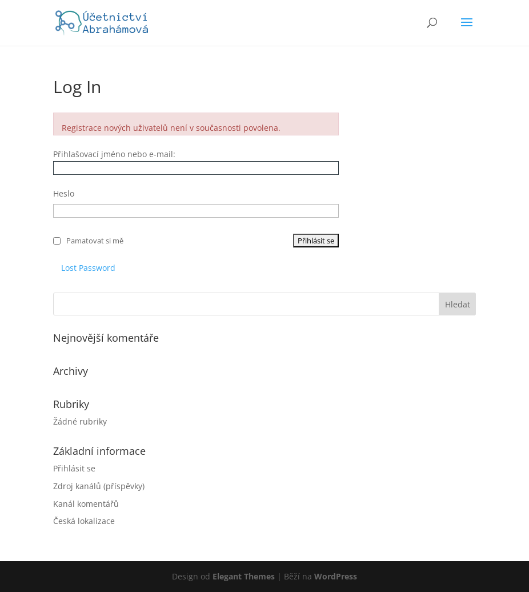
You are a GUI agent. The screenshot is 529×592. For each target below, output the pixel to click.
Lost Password (88, 268)
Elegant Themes (244, 576)
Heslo (63, 193)
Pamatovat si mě (94, 241)
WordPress (335, 576)
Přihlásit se (74, 468)
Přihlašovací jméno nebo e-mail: (114, 154)
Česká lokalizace (84, 520)
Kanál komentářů (86, 503)
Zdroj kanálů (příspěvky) (99, 486)
